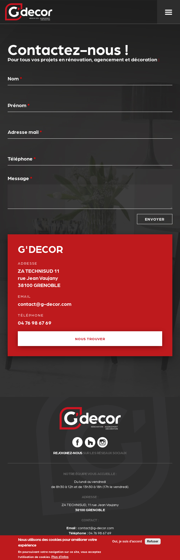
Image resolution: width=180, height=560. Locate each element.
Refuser (153, 542)
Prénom (19, 105)
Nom (15, 78)
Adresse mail (25, 132)
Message (20, 178)
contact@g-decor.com (96, 528)
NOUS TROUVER (90, 339)
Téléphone (22, 158)
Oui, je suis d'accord (127, 542)
